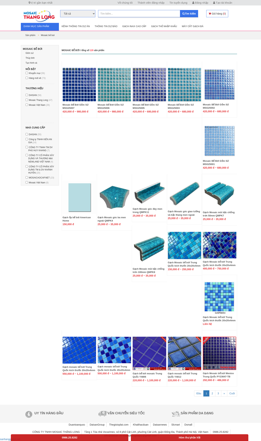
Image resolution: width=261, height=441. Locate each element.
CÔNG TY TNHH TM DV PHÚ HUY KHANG (40, 149)
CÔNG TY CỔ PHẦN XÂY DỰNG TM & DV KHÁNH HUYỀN (41, 169)
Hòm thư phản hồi (189, 437)
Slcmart (175, 424)
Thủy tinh (30, 58)
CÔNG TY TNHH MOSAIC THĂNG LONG (56, 431)
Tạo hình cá (31, 63)
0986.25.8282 (69, 437)
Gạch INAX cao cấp (134, 26)
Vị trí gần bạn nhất (40, 2)
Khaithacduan (141, 424)
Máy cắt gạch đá (192, 26)
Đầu (198, 393)
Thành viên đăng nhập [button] (151, 2)
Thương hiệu (34, 88)
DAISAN (35, 95)
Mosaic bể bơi (48, 35)
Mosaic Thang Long (40, 100)
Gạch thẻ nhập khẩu (164, 26)
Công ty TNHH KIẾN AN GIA (40, 141)
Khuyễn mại (37, 73)
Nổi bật (31, 69)
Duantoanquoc (77, 424)
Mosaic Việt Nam (39, 105)
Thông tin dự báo (106, 26)
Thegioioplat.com (119, 424)
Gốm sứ (30, 53)
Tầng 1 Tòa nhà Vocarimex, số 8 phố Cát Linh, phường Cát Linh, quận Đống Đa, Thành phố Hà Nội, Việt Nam (146, 431)
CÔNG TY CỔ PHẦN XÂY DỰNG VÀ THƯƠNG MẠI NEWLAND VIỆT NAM (41, 158)
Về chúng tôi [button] (125, 2)
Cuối (232, 393)
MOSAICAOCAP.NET (41, 177)
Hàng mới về (37, 78)
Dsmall (188, 424)
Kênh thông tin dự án (76, 26)
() (217, 13)
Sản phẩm (30, 35)
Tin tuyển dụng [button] (178, 2)
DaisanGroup (97, 424)
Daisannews (160, 424)
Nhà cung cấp (35, 127)
